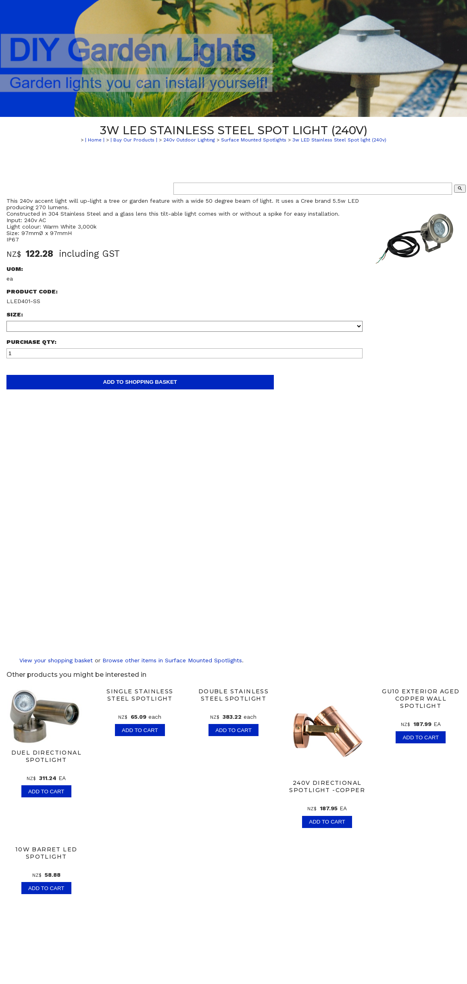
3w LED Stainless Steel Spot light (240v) (339, 140)
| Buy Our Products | (133, 140)
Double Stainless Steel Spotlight (233, 695)
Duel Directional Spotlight (46, 756)
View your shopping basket (56, 660)
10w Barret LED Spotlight (46, 853)
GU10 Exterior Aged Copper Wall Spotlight (420, 698)
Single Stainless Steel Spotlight (139, 695)
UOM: (14, 269)
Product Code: (32, 291)
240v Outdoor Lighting (189, 140)
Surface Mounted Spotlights (253, 140)
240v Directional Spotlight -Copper (327, 786)
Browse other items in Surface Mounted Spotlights (172, 660)
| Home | (94, 140)
